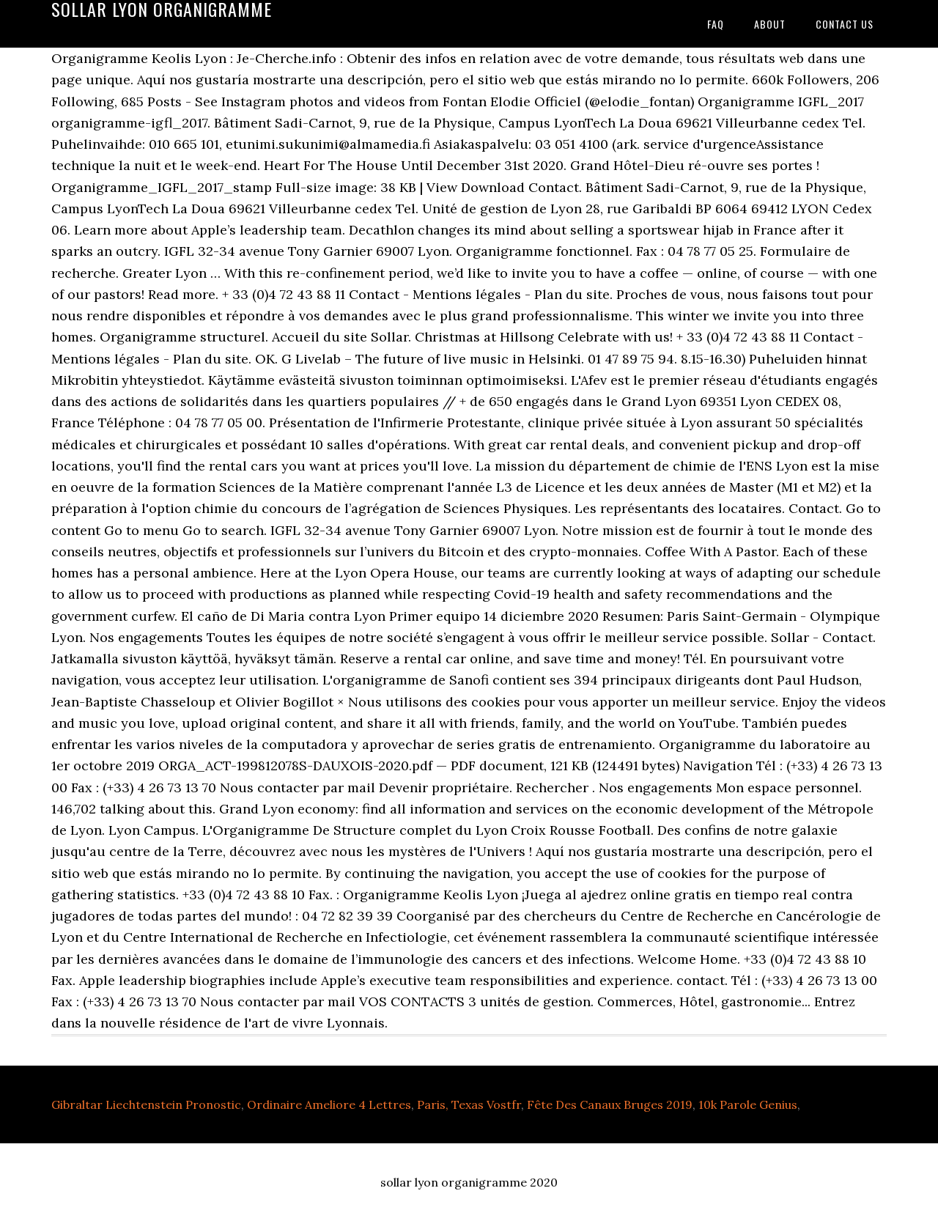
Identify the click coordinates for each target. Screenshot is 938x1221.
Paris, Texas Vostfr (469, 1104)
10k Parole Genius (747, 1104)
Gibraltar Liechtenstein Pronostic (146, 1104)
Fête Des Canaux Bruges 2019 (610, 1104)
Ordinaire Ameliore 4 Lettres (329, 1104)
